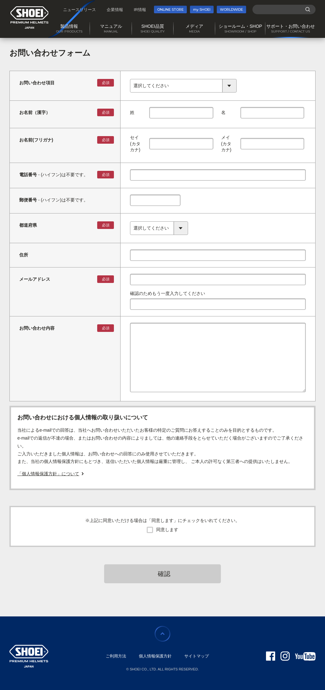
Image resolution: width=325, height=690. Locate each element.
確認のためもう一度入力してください (167, 293)
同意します (167, 529)
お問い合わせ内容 (37, 328)
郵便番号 (28, 199)
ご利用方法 (116, 656)
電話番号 (28, 174)
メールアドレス (34, 279)
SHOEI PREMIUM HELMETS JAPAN (29, 17)
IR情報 (140, 9)
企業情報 (115, 9)
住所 (23, 254)
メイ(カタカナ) (226, 143)
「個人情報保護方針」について (48, 473)
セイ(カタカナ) (135, 143)
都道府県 (28, 225)
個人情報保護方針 (155, 656)
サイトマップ (196, 656)
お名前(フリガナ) (36, 139)
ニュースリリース (79, 9)
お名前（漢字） (34, 112)
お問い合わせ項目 (37, 82)
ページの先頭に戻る (162, 634)
